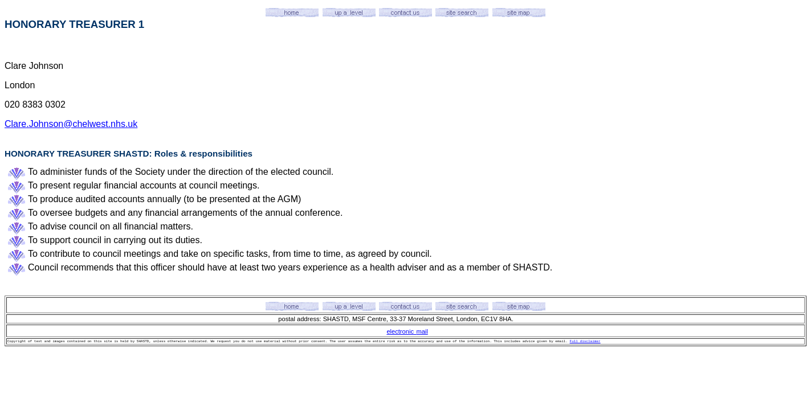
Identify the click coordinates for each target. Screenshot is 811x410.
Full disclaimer (585, 341)
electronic (400, 331)
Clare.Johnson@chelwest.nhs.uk (71, 124)
